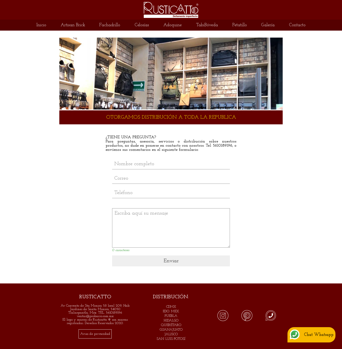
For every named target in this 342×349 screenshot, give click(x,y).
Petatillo (239, 25)
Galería (268, 25)
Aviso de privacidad (95, 334)
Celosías (142, 25)
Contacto (297, 25)
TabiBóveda (207, 25)
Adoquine (172, 25)
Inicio (41, 25)
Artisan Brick (73, 25)
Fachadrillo (109, 25)
